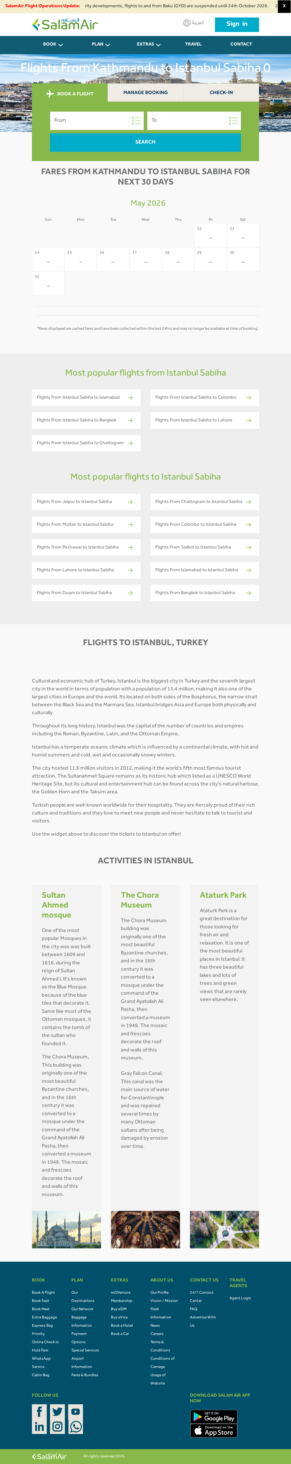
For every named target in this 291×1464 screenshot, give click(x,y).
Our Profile (159, 1293)
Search (145, 142)
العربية (193, 23)
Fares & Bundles (84, 1376)
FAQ (193, 1310)
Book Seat (40, 1301)
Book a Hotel (122, 1326)
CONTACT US (241, 48)
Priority (38, 1334)
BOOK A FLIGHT (69, 94)
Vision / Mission (164, 1301)
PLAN (97, 45)
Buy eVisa (119, 1318)
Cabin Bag (40, 1376)
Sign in (237, 24)
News (155, 1326)
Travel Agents (193, 48)
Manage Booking (145, 93)
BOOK (49, 45)
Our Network (82, 1310)
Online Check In (45, 1343)
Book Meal (40, 1310)
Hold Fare (40, 1351)
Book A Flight (43, 1293)
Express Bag (42, 1326)
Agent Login (240, 1299)
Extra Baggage (44, 1318)
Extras (145, 45)
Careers (157, 1334)
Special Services (85, 1351)
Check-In (221, 93)
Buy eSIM (118, 1310)
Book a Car (120, 1334)
